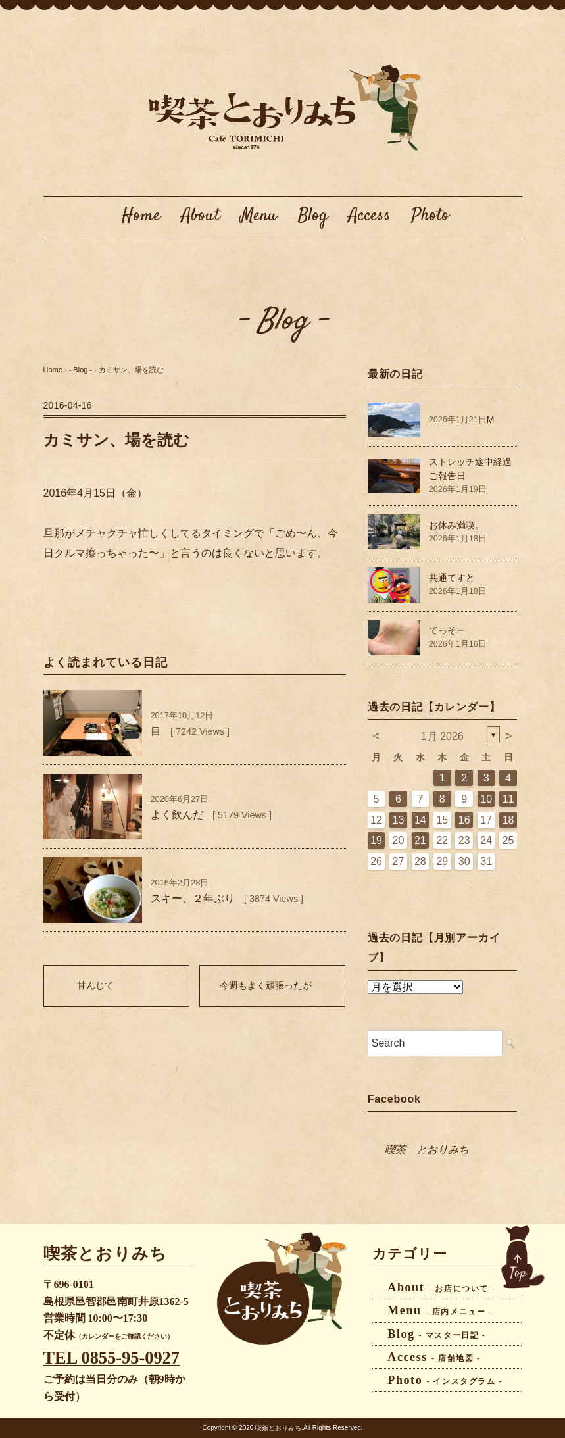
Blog (313, 215)
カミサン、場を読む (131, 370)
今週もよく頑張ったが (266, 985)
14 (420, 820)
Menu (259, 215)
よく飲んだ (177, 814)
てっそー (447, 630)
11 (508, 799)
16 (464, 820)
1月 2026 (442, 736)
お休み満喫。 (456, 525)
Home (141, 215)
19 (376, 840)
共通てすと (452, 577)
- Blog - (282, 322)
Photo (430, 215)
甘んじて (95, 985)
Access (370, 215)
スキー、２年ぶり (193, 898)
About (201, 215)
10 (486, 799)
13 (399, 820)
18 (508, 820)
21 (420, 840)
